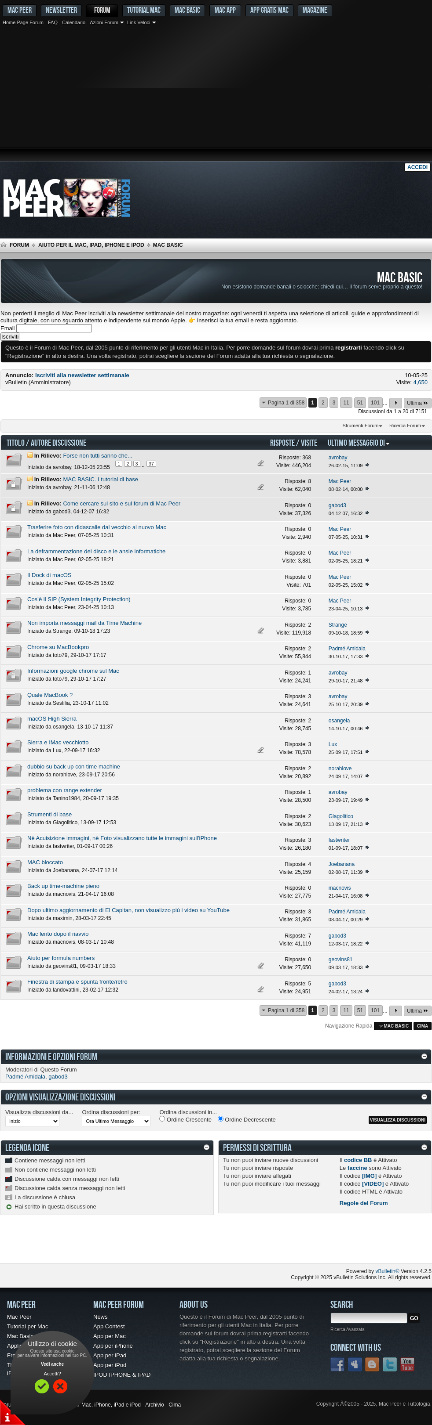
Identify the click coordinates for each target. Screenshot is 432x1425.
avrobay (62, 467)
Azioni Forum (104, 22)
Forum (102, 10)
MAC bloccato (45, 862)
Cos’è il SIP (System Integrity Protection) (79, 599)
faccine (357, 1168)
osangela (63, 727)
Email (7, 328)
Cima (422, 1026)
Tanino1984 (66, 798)
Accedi (417, 167)
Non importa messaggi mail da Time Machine (84, 623)
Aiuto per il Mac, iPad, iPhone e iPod (91, 245)
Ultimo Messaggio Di (359, 442)
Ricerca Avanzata (347, 1329)
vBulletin (16, 382)
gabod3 (61, 512)
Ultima (417, 403)
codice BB (358, 1160)
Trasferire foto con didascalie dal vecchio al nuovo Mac (96, 527)
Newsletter (61, 10)
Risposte (282, 442)
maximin (63, 918)
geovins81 (65, 966)
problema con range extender (64, 790)
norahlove (64, 775)
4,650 (420, 382)
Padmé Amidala (25, 1076)
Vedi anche (52, 1364)
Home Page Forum (23, 22)
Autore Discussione (58, 442)
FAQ (53, 22)
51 (360, 403)
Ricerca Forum (405, 425)
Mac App (225, 10)
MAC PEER (19, 10)
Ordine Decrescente (247, 1119)
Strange (62, 631)
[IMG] (369, 1175)
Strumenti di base (49, 814)
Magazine (315, 10)
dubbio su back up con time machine (73, 766)
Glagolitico (65, 822)
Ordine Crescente (185, 1119)
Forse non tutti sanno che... (97, 455)
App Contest (109, 1326)
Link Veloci (138, 22)
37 (151, 463)
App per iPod (109, 1365)
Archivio (154, 1405)
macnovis (64, 894)
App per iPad (109, 1355)
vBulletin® (387, 1271)
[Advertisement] (216, 94)
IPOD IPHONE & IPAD (122, 1374)
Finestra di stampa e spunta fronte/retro (77, 981)
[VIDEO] (373, 1183)
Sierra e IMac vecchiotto (57, 742)
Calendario (73, 22)
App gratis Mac (269, 10)
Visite (309, 442)
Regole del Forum (364, 1203)
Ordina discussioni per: (111, 1112)
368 (306, 458)
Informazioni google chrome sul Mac (73, 670)
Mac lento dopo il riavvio (57, 934)
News (100, 1316)
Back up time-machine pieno (63, 886)
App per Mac (109, 1336)
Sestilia (61, 703)
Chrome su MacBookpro (58, 647)
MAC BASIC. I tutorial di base (100, 479)
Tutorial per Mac (27, 1326)
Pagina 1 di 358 (286, 403)
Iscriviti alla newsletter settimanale (82, 375)
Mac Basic (187, 10)
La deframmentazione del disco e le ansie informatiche (96, 551)
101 (375, 403)
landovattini (66, 990)
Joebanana (66, 870)
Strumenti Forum (361, 425)
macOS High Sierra (52, 718)
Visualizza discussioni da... (39, 1112)
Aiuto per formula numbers (61, 958)
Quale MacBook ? (50, 695)
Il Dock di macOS (49, 575)
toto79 (60, 655)
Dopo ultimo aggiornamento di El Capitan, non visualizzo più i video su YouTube (128, 910)
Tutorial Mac (144, 10)
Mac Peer (64, 535)
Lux (57, 750)
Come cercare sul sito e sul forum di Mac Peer (121, 503)
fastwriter (63, 846)
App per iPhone (113, 1345)
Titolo (16, 442)
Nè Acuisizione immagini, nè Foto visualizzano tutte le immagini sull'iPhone (122, 838)
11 (346, 403)
